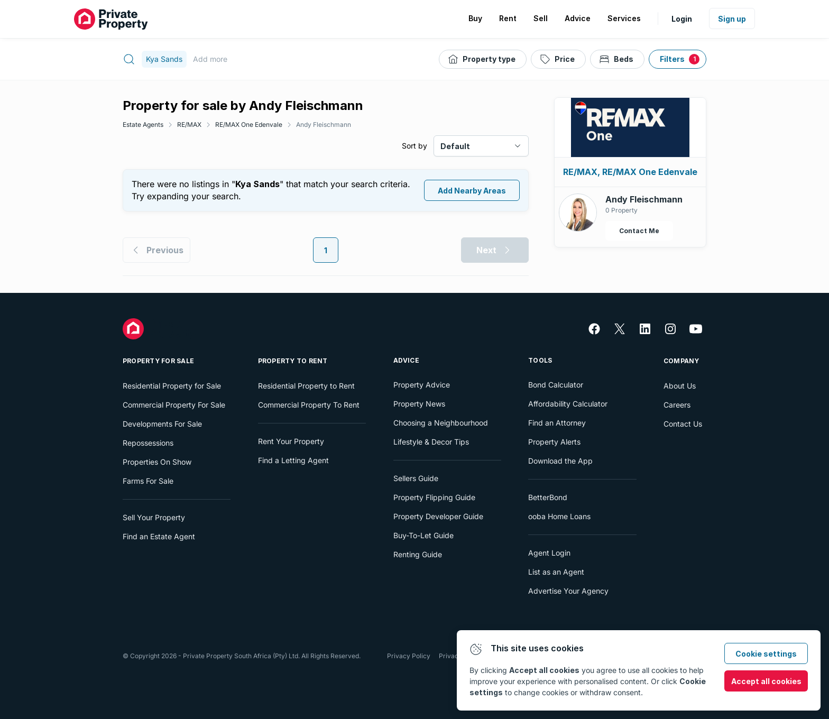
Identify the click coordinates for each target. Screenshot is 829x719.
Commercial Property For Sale (174, 404)
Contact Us (683, 423)
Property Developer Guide (438, 516)
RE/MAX (189, 124)
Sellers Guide (415, 478)
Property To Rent (293, 361)
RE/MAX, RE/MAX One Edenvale (630, 172)
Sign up (732, 18)
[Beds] (617, 59)
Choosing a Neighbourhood (440, 422)
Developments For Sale (162, 423)
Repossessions (148, 442)
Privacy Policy (408, 656)
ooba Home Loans (559, 516)
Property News (419, 403)
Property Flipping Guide (434, 497)
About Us (680, 385)
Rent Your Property (291, 441)
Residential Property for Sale (172, 385)
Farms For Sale (148, 480)
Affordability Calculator (567, 403)
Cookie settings (766, 653)
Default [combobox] (455, 146)
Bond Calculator (555, 384)
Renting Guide (417, 554)
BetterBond (547, 497)
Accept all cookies (766, 681)
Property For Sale (158, 361)
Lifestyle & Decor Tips (431, 441)
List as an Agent (556, 571)
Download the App (560, 460)
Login (681, 18)
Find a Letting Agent (293, 460)
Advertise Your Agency (568, 590)
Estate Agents (143, 124)
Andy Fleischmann (323, 124)
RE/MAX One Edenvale (248, 124)
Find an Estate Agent (159, 536)
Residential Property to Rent (306, 385)
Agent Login (549, 552)
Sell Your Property (154, 517)
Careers (677, 404)
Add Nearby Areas (472, 190)
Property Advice (421, 384)
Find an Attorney (557, 422)
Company (681, 361)
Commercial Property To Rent (309, 404)
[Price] (558, 59)
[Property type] (483, 59)
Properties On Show (157, 461)
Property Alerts (554, 441)
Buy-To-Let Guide (423, 535)
